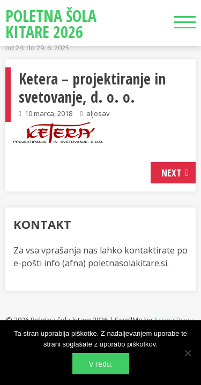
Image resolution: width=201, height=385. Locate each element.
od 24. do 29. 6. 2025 (37, 47)
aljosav (98, 113)
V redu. (101, 364)
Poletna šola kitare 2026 (50, 24)
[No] (187, 353)
